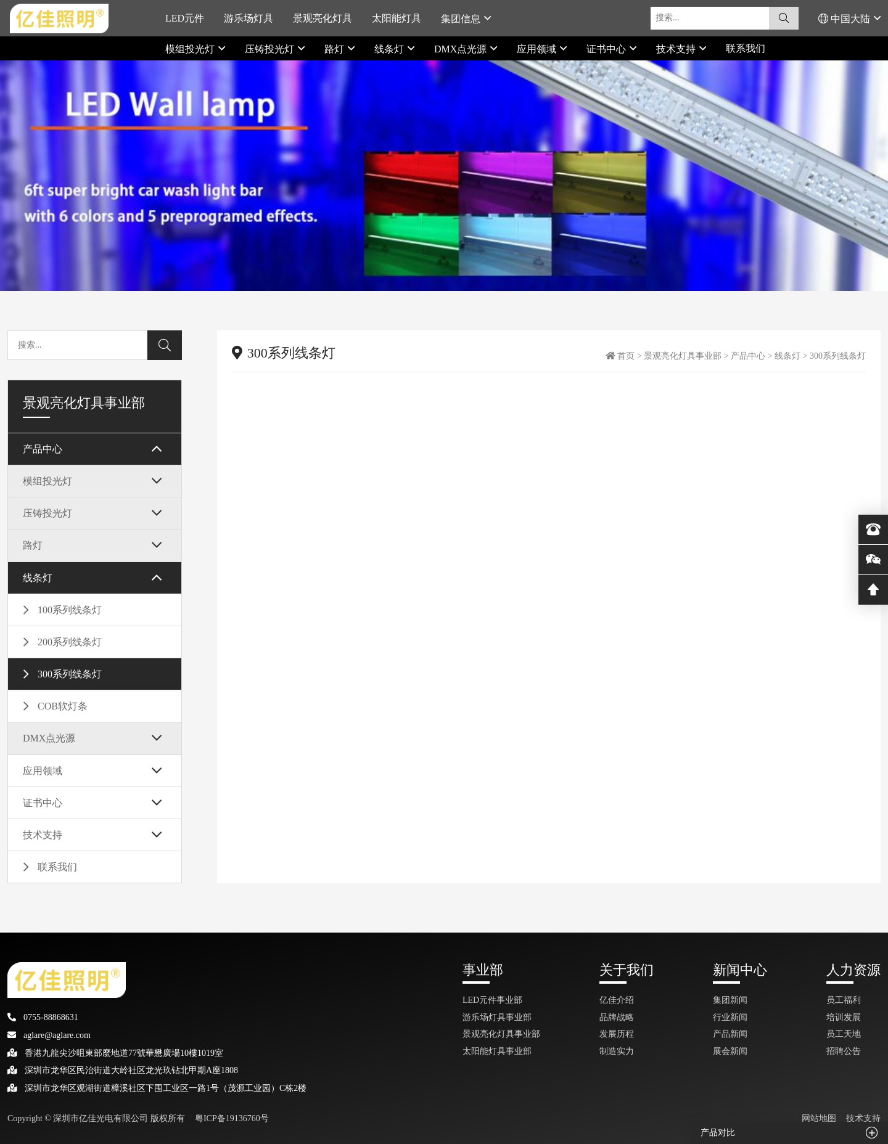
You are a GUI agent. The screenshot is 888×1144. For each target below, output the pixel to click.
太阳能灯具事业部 (497, 1051)
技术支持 (677, 49)
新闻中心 (740, 970)
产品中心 (42, 449)
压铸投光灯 (271, 49)
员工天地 (843, 1034)
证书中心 (607, 49)
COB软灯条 (63, 706)
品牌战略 (616, 1017)
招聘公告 (843, 1051)
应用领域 (538, 49)
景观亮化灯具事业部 (683, 356)
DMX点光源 (461, 49)
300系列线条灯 (70, 674)
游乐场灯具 (248, 18)
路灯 (335, 49)
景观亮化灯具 (322, 18)
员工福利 (843, 1000)
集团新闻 (730, 1000)
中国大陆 (845, 18)
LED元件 (184, 18)
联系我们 (745, 48)
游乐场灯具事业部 (497, 1017)
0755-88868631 (42, 1017)
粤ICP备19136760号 (232, 1118)
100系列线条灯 (70, 610)
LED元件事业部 (492, 1000)
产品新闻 (730, 1034)
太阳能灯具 (396, 18)
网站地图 (819, 1118)
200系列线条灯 (70, 642)
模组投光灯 (191, 49)
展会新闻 (730, 1051)
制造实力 (616, 1051)
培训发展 (843, 1017)
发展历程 (616, 1034)
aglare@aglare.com (49, 1035)
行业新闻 (730, 1017)
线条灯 (390, 49)
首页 (626, 356)
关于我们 (626, 970)
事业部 (482, 970)
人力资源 (853, 970)
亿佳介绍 (616, 1000)
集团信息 (462, 18)
